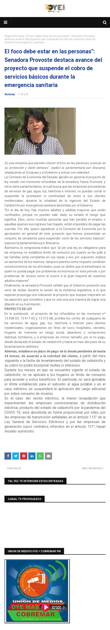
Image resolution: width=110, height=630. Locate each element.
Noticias (10, 94)
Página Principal (14, 36)
